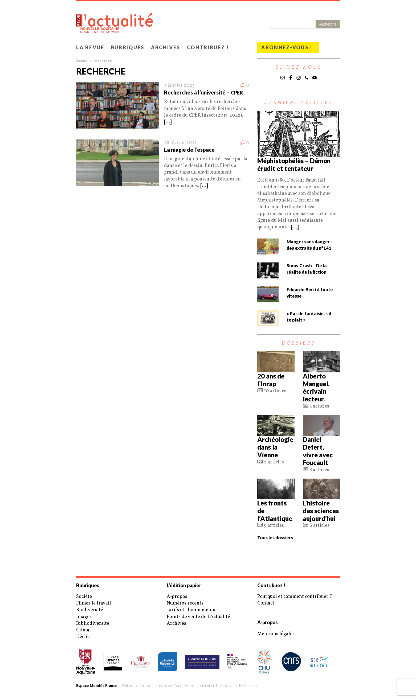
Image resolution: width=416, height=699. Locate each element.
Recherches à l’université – (203, 92)
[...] (168, 122)
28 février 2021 (180, 142)
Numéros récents (185, 603)
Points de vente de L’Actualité (198, 617)
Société (84, 596)
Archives (165, 47)
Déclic (82, 637)
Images (84, 617)
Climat (83, 630)
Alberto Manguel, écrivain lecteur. (316, 387)
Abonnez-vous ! (287, 47)
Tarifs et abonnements (191, 610)
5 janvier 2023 (179, 85)
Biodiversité (89, 610)
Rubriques (127, 47)
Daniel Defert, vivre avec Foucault (318, 450)
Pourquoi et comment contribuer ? (294, 596)
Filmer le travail (93, 603)
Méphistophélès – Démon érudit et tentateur (294, 164)
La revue (90, 47)
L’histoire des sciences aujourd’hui (321, 510)
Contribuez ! (208, 47)
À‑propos (177, 596)
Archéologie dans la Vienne (275, 447)
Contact (265, 603)
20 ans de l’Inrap (270, 380)
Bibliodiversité (92, 623)
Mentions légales (276, 634)
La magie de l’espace (189, 149)
